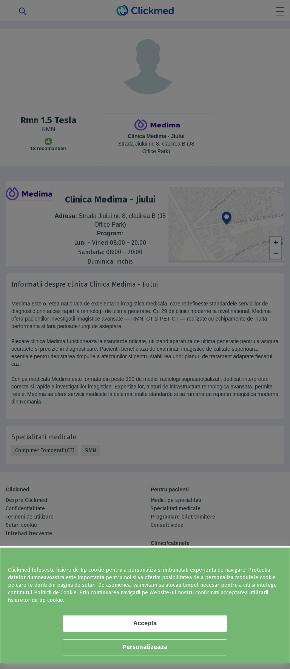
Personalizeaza (145, 647)
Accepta (145, 623)
